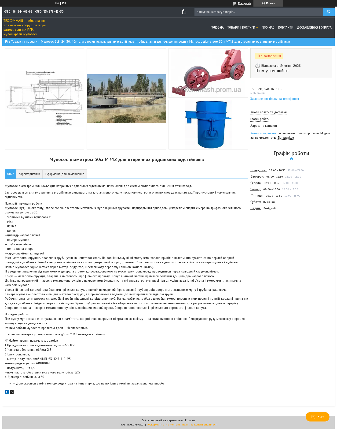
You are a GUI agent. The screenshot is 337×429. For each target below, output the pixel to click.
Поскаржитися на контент (163, 424)
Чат (317, 417)
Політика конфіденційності (199, 424)
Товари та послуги (24, 42)
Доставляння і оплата (314, 28)
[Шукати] (329, 12)
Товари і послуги (241, 28)
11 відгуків (244, 3)
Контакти (285, 28)
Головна (217, 28)
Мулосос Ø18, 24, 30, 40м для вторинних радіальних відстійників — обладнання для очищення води (113, 42)
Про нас (268, 28)
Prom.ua (190, 420)
